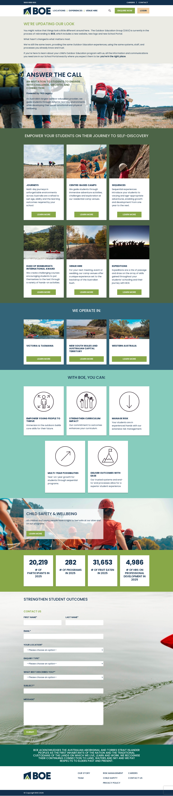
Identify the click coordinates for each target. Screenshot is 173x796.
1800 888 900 (30, 2)
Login (143, 10)
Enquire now (124, 10)
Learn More (129, 292)
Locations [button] (59, 10)
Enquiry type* (31, 658)
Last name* (72, 617)
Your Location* (33, 644)
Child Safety (110, 778)
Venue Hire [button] (91, 10)
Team (81, 778)
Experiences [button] (75, 10)
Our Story (84, 773)
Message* (29, 699)
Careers (131, 2)
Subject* (29, 685)
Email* (27, 631)
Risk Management (113, 773)
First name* (30, 617)
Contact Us (135, 778)
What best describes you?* (39, 672)
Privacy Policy (111, 783)
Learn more (43, 214)
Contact (143, 2)
